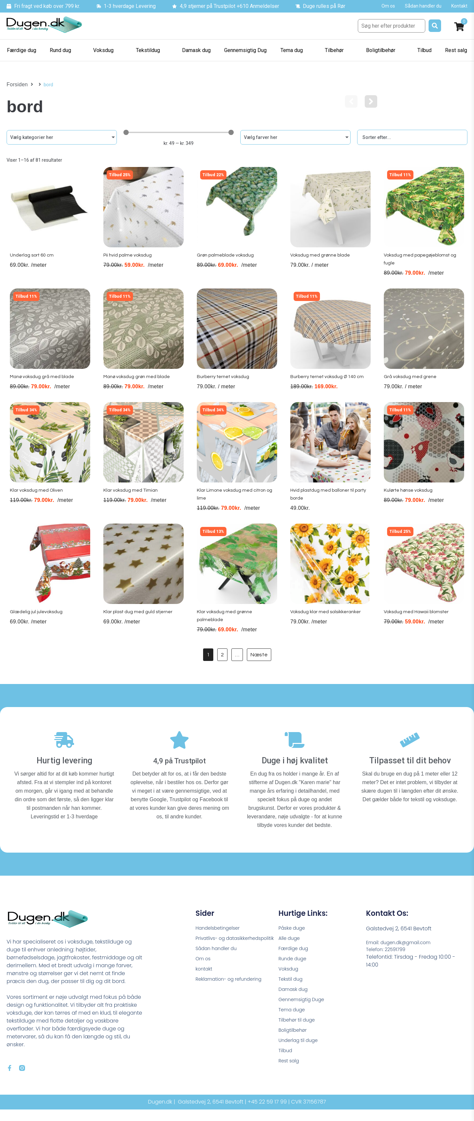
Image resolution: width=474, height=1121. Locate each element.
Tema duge (293, 1022)
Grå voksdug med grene (411, 385)
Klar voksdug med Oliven (37, 502)
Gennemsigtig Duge (304, 1011)
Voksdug (289, 977)
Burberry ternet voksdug (224, 385)
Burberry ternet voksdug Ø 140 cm (330, 385)
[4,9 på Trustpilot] (179, 747)
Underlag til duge (300, 1056)
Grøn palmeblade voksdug (227, 261)
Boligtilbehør (294, 1045)
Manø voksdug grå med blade (44, 385)
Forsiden (16, 84)
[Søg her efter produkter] (391, 26)
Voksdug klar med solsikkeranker (327, 626)
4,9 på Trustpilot (179, 765)
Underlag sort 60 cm (32, 261)
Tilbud (286, 1067)
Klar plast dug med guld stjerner (140, 626)
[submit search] (435, 25)
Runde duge (294, 966)
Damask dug (295, 1000)
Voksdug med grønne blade (321, 261)
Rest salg (290, 1078)
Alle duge (290, 944)
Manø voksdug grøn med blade (138, 385)
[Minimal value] (178, 132)
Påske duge (293, 933)
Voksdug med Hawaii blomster (418, 626)
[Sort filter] (412, 137)
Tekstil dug (292, 989)
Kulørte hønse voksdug (409, 502)
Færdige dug (295, 955)
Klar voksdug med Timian (131, 502)
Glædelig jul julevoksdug (37, 626)
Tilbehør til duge (299, 1033)
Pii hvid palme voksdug (128, 261)
